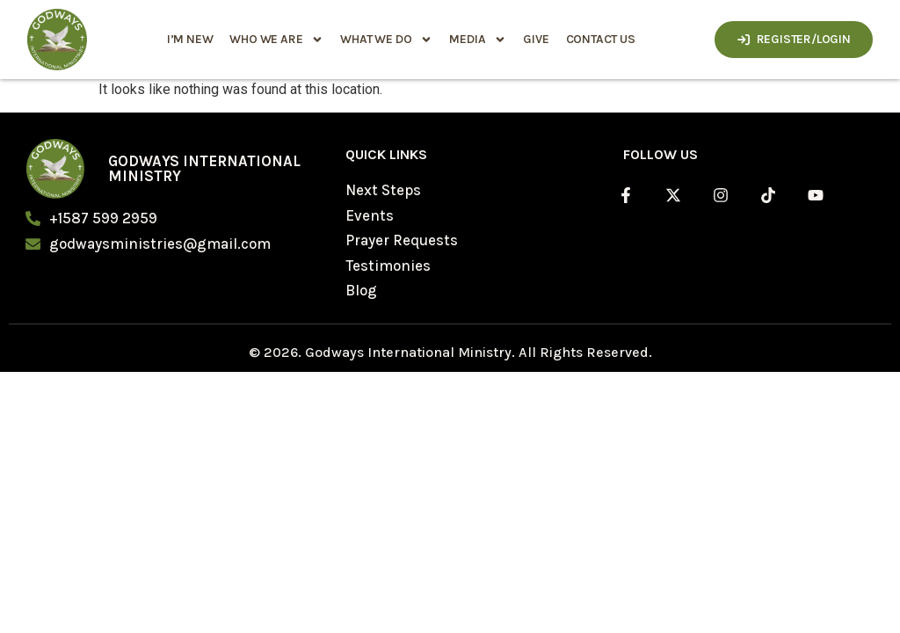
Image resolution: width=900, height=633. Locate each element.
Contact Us (600, 39)
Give (535, 39)
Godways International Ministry (204, 168)
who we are (276, 39)
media (477, 39)
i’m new (189, 39)
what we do (386, 39)
